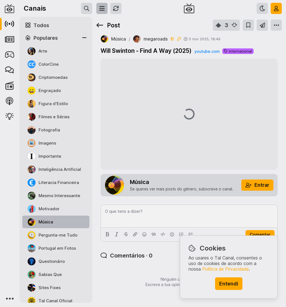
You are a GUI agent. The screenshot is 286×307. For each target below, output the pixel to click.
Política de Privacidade (225, 269)
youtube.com (207, 51)
